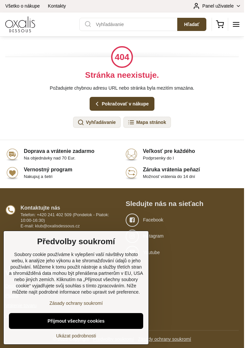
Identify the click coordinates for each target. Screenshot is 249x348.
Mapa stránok (147, 122)
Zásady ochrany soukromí (164, 339)
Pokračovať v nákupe (121, 104)
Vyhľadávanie (96, 122)
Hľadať (191, 24)
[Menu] (236, 24)
